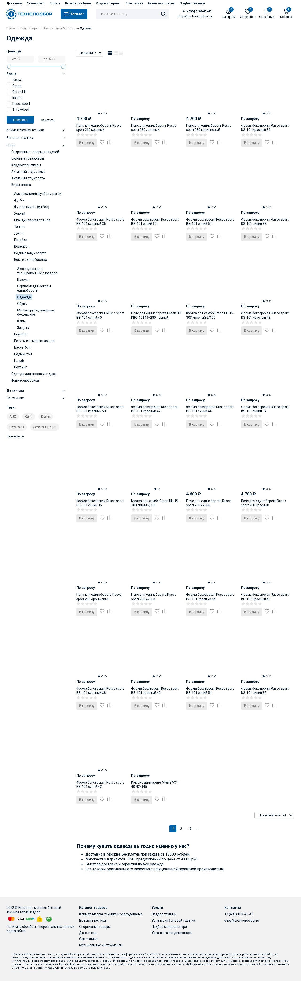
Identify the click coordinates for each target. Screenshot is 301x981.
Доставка (14, 3)
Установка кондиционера (172, 933)
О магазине (134, 3)
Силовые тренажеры (27, 158)
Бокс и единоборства (30, 259)
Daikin (45, 416)
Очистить (48, 120)
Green (14, 86)
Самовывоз (36, 3)
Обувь (22, 304)
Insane (14, 98)
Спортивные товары (95, 927)
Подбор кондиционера (169, 927)
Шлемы (23, 279)
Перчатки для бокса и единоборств (34, 288)
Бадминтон (23, 354)
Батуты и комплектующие (34, 341)
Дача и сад (88, 933)
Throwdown (18, 109)
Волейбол (21, 246)
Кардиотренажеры (26, 165)
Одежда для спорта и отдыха (34, 374)
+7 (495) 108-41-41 (197, 11)
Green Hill (16, 92)
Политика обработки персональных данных (40, 927)
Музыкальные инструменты (101, 945)
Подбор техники (192, 3)
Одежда (24, 297)
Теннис (19, 227)
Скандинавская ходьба (32, 220)
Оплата (54, 3)
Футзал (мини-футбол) (31, 207)
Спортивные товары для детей (35, 152)
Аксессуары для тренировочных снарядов (37, 271)
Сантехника (88, 939)
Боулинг (20, 367)
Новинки (88, 53)
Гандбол (20, 240)
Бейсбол (20, 334)
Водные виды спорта (30, 253)
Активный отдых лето (28, 178)
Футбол (20, 200)
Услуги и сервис (108, 3)
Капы (21, 321)
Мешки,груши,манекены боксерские (36, 312)
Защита (23, 328)
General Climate (45, 427)
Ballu (28, 416)
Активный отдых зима (28, 171)
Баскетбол (22, 347)
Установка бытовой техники (173, 920)
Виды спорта (21, 185)
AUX (12, 416)
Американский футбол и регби (37, 194)
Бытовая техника (92, 920)
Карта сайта (16, 931)
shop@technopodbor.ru (241, 920)
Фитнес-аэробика (25, 380)
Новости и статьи (161, 3)
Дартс (19, 233)
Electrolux (16, 427)
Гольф (19, 360)
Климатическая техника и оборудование (111, 914)
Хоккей (19, 213)
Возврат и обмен (78, 3)
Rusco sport (18, 103)
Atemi (14, 80)
